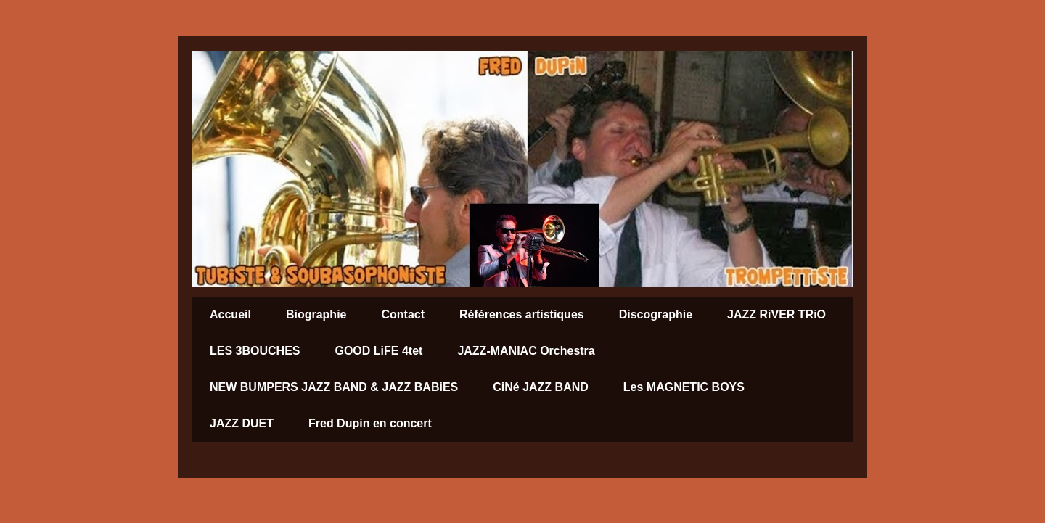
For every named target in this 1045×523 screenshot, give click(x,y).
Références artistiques (521, 314)
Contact (403, 314)
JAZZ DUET (242, 423)
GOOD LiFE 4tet (378, 351)
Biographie (316, 314)
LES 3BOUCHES (255, 351)
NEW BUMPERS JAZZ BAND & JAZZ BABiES (334, 387)
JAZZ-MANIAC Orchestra (525, 351)
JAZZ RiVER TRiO (776, 314)
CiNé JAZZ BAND (541, 387)
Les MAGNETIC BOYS (684, 387)
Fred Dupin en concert (370, 423)
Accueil (230, 314)
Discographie (655, 314)
